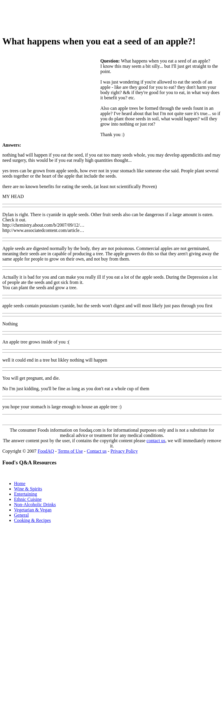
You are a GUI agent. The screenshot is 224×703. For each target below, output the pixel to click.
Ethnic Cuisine (28, 499)
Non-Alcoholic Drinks (35, 504)
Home (19, 483)
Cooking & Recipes (32, 520)
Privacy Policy (124, 451)
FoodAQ (46, 451)
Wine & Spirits (28, 488)
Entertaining (25, 494)
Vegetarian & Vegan (33, 509)
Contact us (96, 451)
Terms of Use (70, 451)
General (21, 515)
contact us (155, 440)
